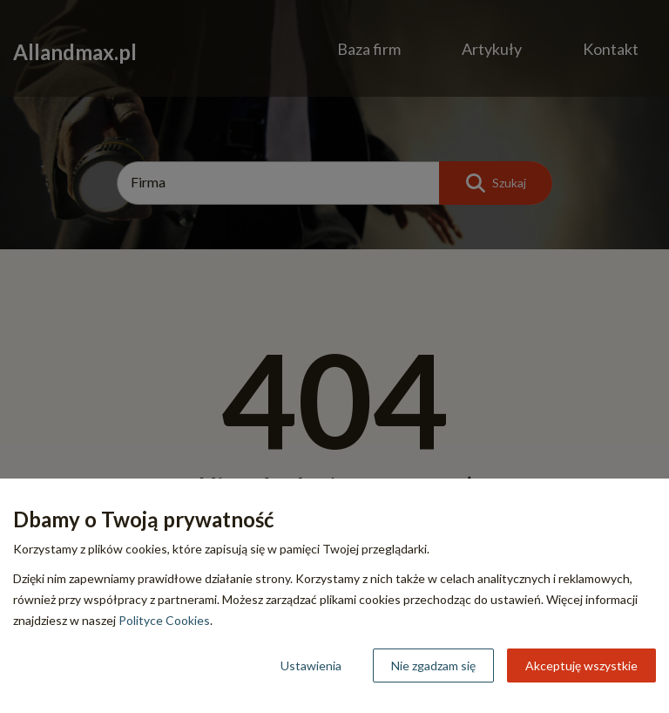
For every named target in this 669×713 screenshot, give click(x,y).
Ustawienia (310, 665)
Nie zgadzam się (433, 665)
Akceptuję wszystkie (581, 665)
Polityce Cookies (164, 620)
